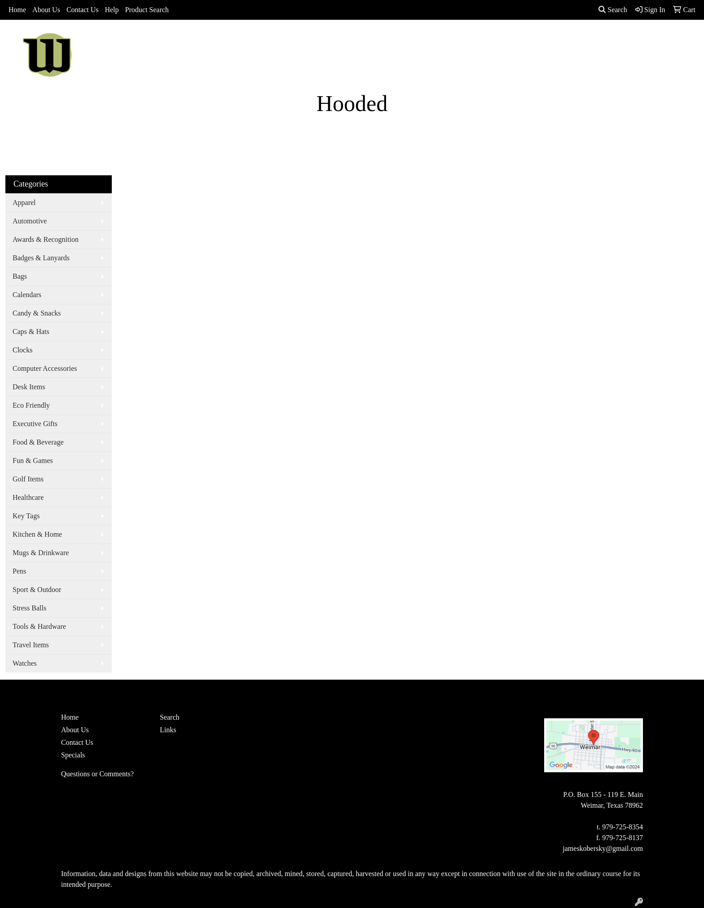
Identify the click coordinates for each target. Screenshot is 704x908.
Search (612, 9)
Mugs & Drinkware (41, 552)
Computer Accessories (45, 368)
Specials (73, 755)
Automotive (30, 221)
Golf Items (28, 479)
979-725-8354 (622, 827)
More (553, 39)
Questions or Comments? (97, 774)
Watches (25, 663)
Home (17, 9)
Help (112, 9)
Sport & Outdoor (37, 589)
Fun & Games (33, 460)
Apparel (323, 39)
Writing (519, 39)
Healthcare (28, 497)
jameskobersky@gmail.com (603, 848)
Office (434, 39)
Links (168, 730)
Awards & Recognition (46, 239)
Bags (357, 39)
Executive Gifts (35, 423)
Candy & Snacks (37, 313)
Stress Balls (29, 608)
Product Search (147, 9)
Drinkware (394, 39)
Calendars (27, 294)
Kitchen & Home (37, 534)
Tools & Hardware (39, 626)
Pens (19, 571)
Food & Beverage (38, 442)
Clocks (22, 350)
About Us (46, 9)
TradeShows (475, 39)
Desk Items (29, 387)
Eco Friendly (31, 405)
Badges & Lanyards (41, 258)
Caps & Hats (31, 331)
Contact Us (82, 9)
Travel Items (31, 645)
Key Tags (26, 516)
